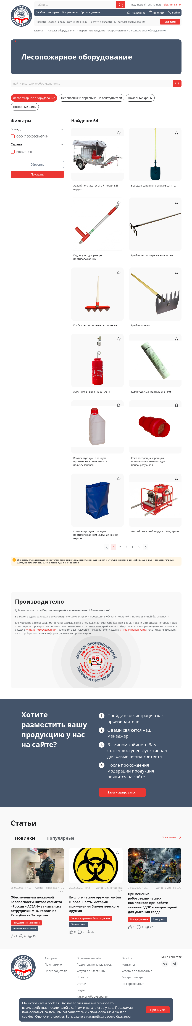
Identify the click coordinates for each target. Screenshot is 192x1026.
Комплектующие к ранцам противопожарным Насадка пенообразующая (148, 461)
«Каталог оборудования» (41, 629)
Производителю (56, 971)
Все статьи (172, 837)
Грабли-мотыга (140, 325)
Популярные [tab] (60, 838)
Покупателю (53, 964)
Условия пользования (137, 971)
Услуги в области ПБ (91, 971)
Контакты (128, 964)
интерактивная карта (133, 629)
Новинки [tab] (25, 838)
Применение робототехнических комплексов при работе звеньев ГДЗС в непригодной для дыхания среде (152, 903)
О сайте (127, 958)
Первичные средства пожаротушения (102, 30)
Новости (82, 977)
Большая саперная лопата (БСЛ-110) (153, 185)
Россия (24, 152)
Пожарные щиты (24, 107)
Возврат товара (132, 977)
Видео (81, 990)
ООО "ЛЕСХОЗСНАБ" (32, 136)
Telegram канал (172, 4)
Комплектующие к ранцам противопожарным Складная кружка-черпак (96, 535)
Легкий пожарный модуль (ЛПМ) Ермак (155, 531)
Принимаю (157, 1010)
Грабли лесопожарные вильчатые (152, 255)
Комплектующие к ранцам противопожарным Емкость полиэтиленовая (90, 461)
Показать (37, 174)
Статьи (81, 984)
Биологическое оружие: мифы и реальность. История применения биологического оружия (95, 904)
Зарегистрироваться (122, 792)
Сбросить (37, 164)
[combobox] (79, 4)
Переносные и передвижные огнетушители (91, 98)
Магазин (170, 21)
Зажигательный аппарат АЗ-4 (91, 391)
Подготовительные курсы (94, 964)
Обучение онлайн (89, 958)
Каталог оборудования (61, 30)
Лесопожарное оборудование (34, 98)
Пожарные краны (140, 98)
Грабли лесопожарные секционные (95, 325)
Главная (39, 30)
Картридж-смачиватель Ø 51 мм (151, 391)
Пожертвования (133, 984)
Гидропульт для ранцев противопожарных (87, 257)
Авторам (51, 958)
